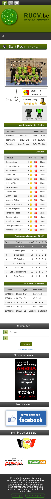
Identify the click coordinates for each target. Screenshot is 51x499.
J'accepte (17, 495)
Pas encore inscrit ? (26, 349)
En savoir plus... (35, 495)
